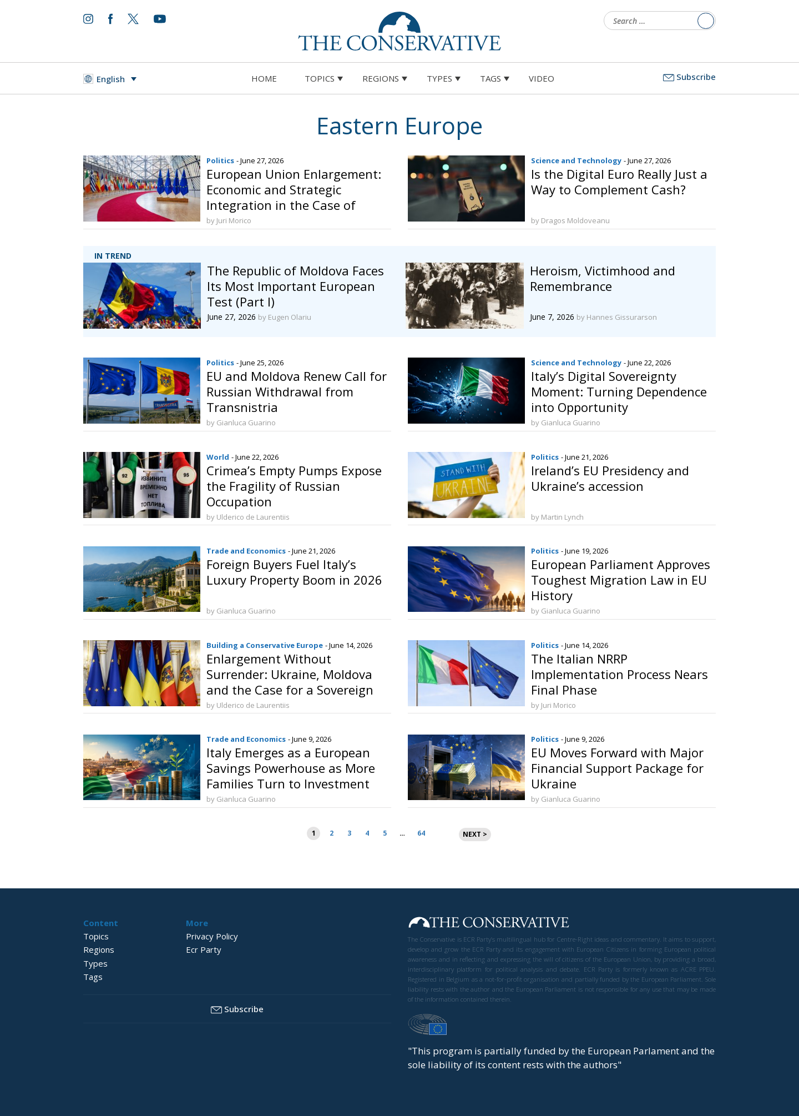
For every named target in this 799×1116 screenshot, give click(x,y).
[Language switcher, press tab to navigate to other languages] (112, 78)
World (217, 457)
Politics (220, 160)
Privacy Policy (212, 936)
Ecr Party (203, 949)
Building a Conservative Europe (264, 645)
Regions (380, 78)
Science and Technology (576, 160)
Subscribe (689, 76)
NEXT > (475, 834)
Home (264, 78)
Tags (490, 78)
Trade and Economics (246, 551)
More (197, 922)
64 (421, 833)
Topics (320, 78)
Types (439, 78)
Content (100, 922)
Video (541, 78)
